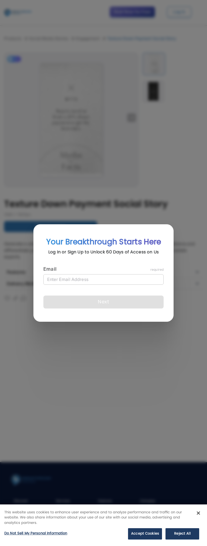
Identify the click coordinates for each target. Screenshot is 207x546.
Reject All (182, 534)
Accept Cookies (145, 534)
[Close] (198, 513)
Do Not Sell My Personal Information (35, 533)
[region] (103, 525)
